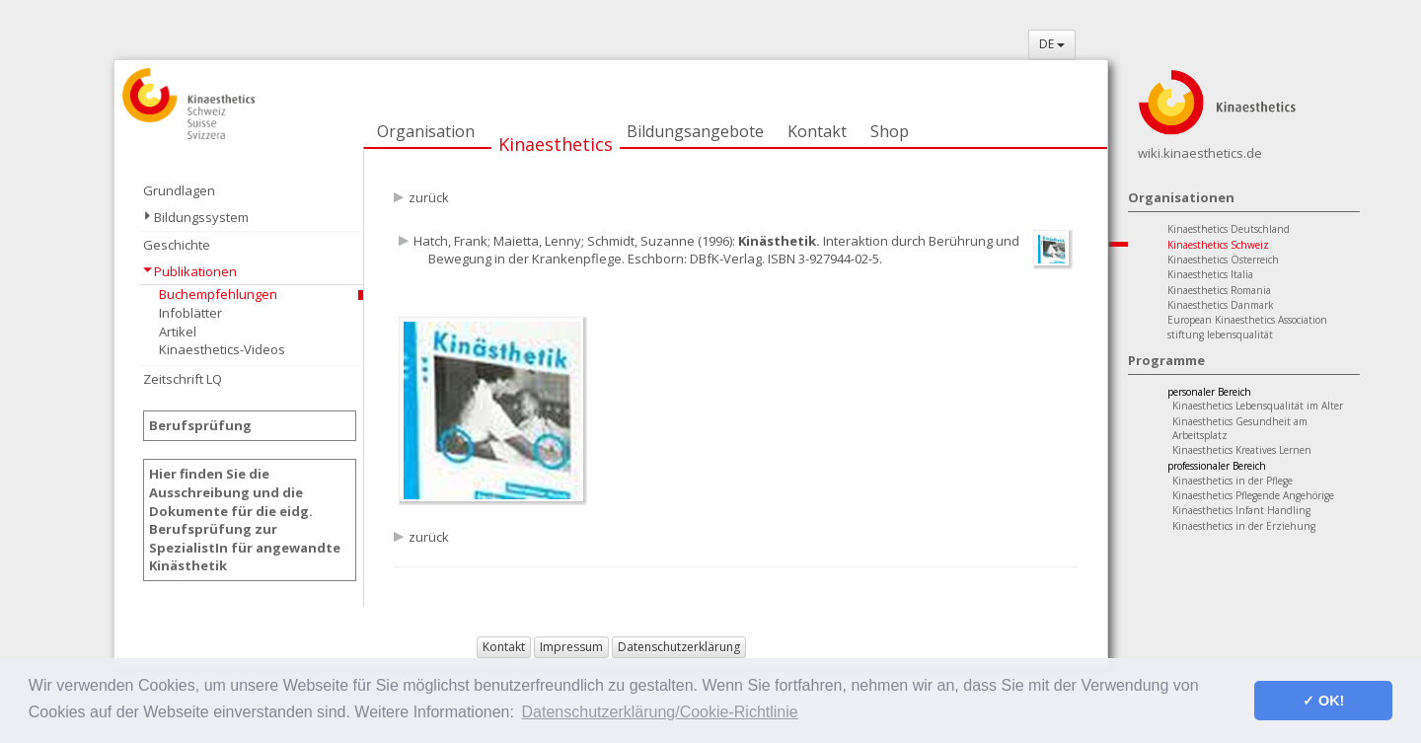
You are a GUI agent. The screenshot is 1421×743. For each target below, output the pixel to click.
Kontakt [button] (504, 646)
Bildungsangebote (695, 131)
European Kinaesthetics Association (1247, 320)
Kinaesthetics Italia (1210, 274)
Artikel (177, 331)
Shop (889, 131)
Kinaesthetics (555, 144)
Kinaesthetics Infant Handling (1241, 510)
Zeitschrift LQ (182, 379)
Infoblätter (190, 313)
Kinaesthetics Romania (1219, 290)
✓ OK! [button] (1323, 700)
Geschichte (176, 245)
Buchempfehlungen (218, 294)
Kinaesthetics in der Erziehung (1243, 526)
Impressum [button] (571, 646)
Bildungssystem (201, 217)
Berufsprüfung (200, 425)
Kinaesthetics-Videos (222, 349)
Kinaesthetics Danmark (1220, 305)
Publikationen (195, 271)
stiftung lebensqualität (1220, 334)
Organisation (426, 131)
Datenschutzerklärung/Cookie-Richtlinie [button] (660, 712)
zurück (429, 197)
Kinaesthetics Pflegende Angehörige (1253, 495)
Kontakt (817, 131)
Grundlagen (179, 190)
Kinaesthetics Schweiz (1218, 245)
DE (1052, 44)
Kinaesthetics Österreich (1223, 259)
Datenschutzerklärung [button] (679, 646)
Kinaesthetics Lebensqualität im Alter (1257, 405)
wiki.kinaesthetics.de (1200, 153)
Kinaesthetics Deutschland (1228, 229)
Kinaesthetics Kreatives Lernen (1241, 450)
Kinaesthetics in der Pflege (1232, 480)
